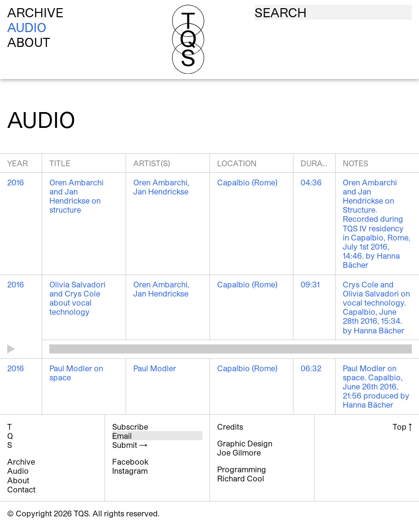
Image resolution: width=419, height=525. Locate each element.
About (28, 41)
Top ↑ (402, 426)
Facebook (130, 461)
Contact (21, 489)
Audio (27, 27)
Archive (35, 12)
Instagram (130, 470)
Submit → (129, 444)
